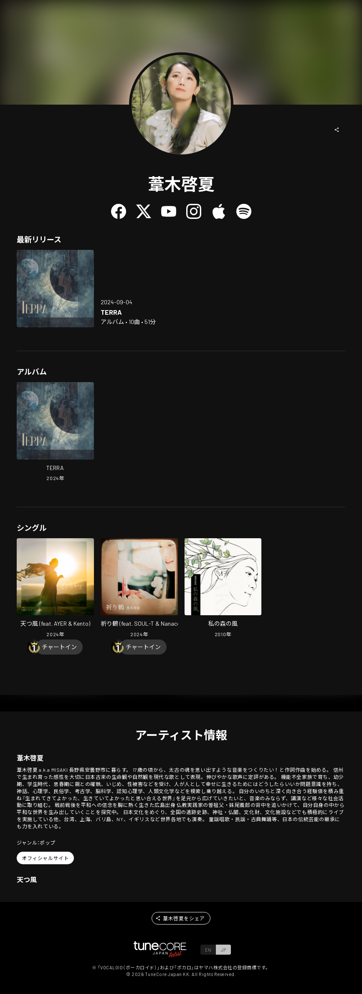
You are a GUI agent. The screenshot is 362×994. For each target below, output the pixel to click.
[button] (337, 129)
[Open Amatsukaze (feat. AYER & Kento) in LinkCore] (55, 589)
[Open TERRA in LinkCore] (55, 288)
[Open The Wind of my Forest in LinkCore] (223, 589)
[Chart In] (59, 647)
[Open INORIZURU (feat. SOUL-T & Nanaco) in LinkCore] (139, 589)
